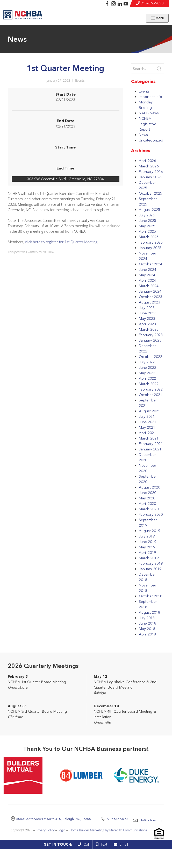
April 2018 (147, 634)
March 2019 (149, 558)
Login (62, 833)
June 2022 (147, 367)
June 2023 (147, 313)
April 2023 (147, 324)
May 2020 (147, 498)
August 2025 (149, 209)
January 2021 (150, 449)
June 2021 (147, 422)
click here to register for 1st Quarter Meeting (61, 241)
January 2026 (150, 177)
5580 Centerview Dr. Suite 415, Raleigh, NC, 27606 (70, 817)
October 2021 (150, 394)
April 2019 (147, 552)
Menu (157, 18)
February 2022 (151, 389)
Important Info (150, 96)
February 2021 (151, 443)
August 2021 (149, 411)
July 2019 (147, 536)
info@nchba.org (91, 823)
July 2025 (147, 215)
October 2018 (150, 596)
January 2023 (150, 340)
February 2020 (151, 514)
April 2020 (147, 503)
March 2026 (149, 166)
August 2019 (149, 530)
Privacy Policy (45, 833)
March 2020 (149, 509)
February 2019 (151, 563)
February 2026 (151, 171)
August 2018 (149, 612)
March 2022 (149, 383)
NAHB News (149, 113)
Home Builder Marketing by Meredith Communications (108, 833)
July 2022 (147, 362)
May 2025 (147, 226)
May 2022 (147, 373)
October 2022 (150, 356)
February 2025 (151, 242)
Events (79, 80)
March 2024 (149, 286)
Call (84, 844)
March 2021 (149, 438)
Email (121, 844)
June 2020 (147, 492)
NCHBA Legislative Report (147, 124)
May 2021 (147, 427)
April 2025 (147, 231)
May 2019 (147, 547)
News (143, 134)
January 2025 (150, 247)
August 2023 (149, 302)
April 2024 (147, 280)
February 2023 (151, 334)
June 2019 (147, 541)
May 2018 (147, 628)
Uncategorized (151, 140)
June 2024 (147, 269)
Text (101, 844)
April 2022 (147, 378)
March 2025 (149, 237)
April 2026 (147, 160)
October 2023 (150, 296)
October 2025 (150, 193)
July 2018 (147, 617)
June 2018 (147, 623)
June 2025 (147, 220)
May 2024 (147, 275)
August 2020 (149, 487)
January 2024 (150, 291)
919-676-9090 (152, 3)
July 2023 (147, 307)
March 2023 (149, 329)
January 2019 (150, 569)
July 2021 (147, 416)
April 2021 (147, 432)
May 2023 (147, 318)
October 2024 (150, 264)
